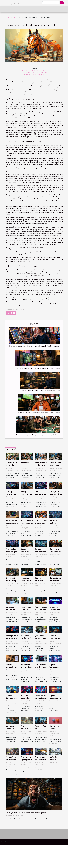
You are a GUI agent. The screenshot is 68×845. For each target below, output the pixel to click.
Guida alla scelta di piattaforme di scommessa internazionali (41, 524)
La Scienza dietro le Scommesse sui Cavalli (34, 72)
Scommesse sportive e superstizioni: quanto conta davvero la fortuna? (39, 413)
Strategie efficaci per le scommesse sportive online (41, 730)
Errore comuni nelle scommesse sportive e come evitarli (55, 553)
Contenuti (35, 68)
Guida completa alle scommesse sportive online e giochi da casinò (12, 524)
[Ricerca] (50, 2)
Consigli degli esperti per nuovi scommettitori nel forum (27, 761)
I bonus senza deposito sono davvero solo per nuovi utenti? (27, 611)
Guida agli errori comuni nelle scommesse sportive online (55, 582)
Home (7, 17)
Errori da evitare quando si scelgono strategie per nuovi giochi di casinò (38, 435)
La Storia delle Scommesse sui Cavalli (34, 70)
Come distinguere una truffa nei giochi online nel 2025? (41, 495)
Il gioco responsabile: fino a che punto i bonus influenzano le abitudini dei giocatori (34, 346)
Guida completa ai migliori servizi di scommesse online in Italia (41, 668)
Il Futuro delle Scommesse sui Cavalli (34, 74)
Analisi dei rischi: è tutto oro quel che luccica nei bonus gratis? (41, 611)
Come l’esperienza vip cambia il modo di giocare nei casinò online (40, 390)
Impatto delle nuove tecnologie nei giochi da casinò (55, 611)
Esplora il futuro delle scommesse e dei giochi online (27, 524)
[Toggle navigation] (7, 9)
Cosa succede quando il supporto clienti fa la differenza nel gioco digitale (37, 368)
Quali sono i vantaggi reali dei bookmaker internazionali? (41, 639)
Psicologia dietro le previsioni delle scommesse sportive (26, 812)
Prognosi (13, 17)
